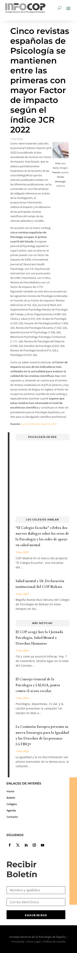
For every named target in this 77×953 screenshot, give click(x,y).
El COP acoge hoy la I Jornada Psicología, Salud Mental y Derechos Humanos (39, 638)
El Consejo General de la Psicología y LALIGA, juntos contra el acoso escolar (38, 685)
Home (10, 791)
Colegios (12, 804)
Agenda (11, 810)
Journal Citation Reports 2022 (39, 424)
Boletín (11, 798)
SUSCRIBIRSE (36, 915)
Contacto (12, 817)
